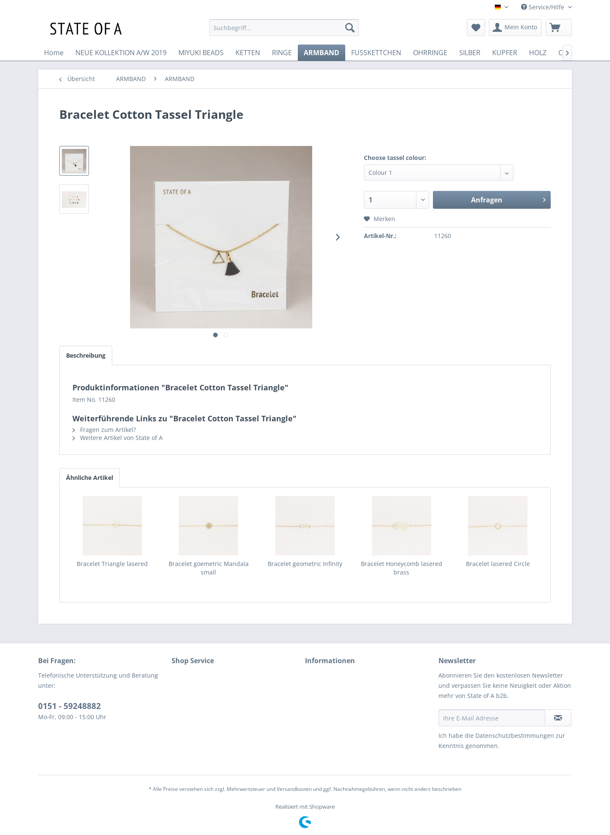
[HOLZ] (537, 53)
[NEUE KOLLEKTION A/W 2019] (120, 53)
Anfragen (508, 199)
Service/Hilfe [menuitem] (543, 7)
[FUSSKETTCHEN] (376, 53)
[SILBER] (469, 53)
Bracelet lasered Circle (498, 564)
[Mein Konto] (515, 27)
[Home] (53, 53)
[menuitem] (284, 27)
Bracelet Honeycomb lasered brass (401, 568)
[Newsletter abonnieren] (558, 717)
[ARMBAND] (321, 53)
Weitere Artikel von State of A (117, 438)
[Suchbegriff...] (284, 27)
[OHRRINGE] (430, 53)
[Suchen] (350, 27)
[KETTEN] (248, 53)
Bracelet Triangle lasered (112, 564)
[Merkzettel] (476, 27)
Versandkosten (294, 789)
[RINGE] (282, 53)
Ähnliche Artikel (89, 478)
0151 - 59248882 (69, 706)
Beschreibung (85, 355)
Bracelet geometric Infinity (305, 564)
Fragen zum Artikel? (104, 430)
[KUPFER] (504, 53)
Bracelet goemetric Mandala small (209, 568)
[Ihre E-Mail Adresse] (491, 717)
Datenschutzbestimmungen (514, 735)
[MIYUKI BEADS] (201, 53)
